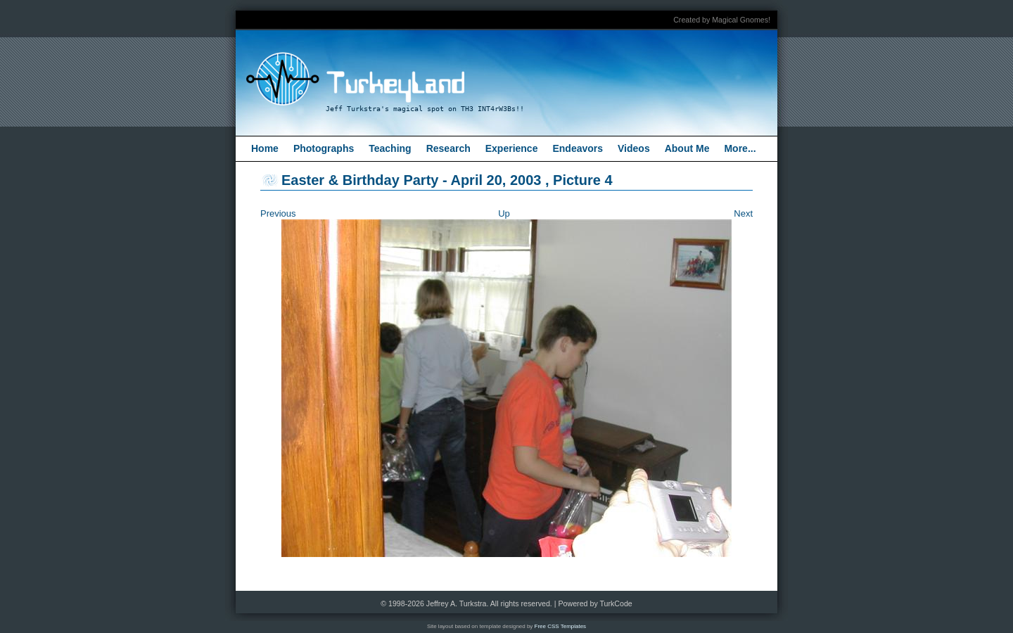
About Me (687, 148)
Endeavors (577, 148)
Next (743, 213)
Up (504, 213)
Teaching (390, 148)
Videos (634, 148)
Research (448, 148)
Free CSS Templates (561, 626)
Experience (511, 148)
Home (265, 148)
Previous (278, 213)
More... (740, 148)
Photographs (323, 148)
